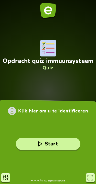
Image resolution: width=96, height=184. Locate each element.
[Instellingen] (5, 177)
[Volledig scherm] (90, 177)
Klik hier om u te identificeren (53, 111)
